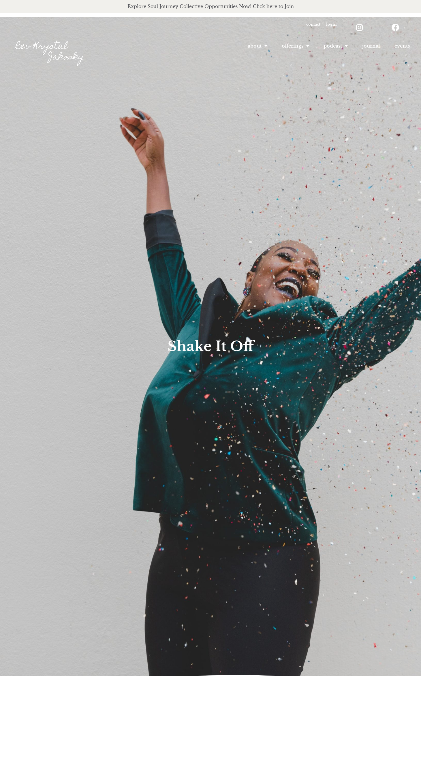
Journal (371, 46)
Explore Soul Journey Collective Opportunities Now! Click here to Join (210, 6)
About (257, 46)
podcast (336, 46)
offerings (295, 46)
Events (402, 46)
